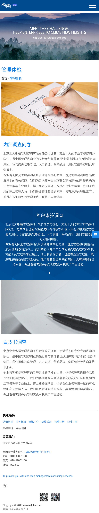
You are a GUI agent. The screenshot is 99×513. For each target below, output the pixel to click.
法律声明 (8, 428)
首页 (4, 78)
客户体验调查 (49, 215)
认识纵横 (8, 421)
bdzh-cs (14, 464)
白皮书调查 (15, 342)
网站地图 (21, 428)
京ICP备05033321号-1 (15, 509)
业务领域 (21, 421)
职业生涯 (72, 421)
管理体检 (59, 421)
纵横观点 (47, 421)
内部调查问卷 (17, 144)
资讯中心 (34, 421)
